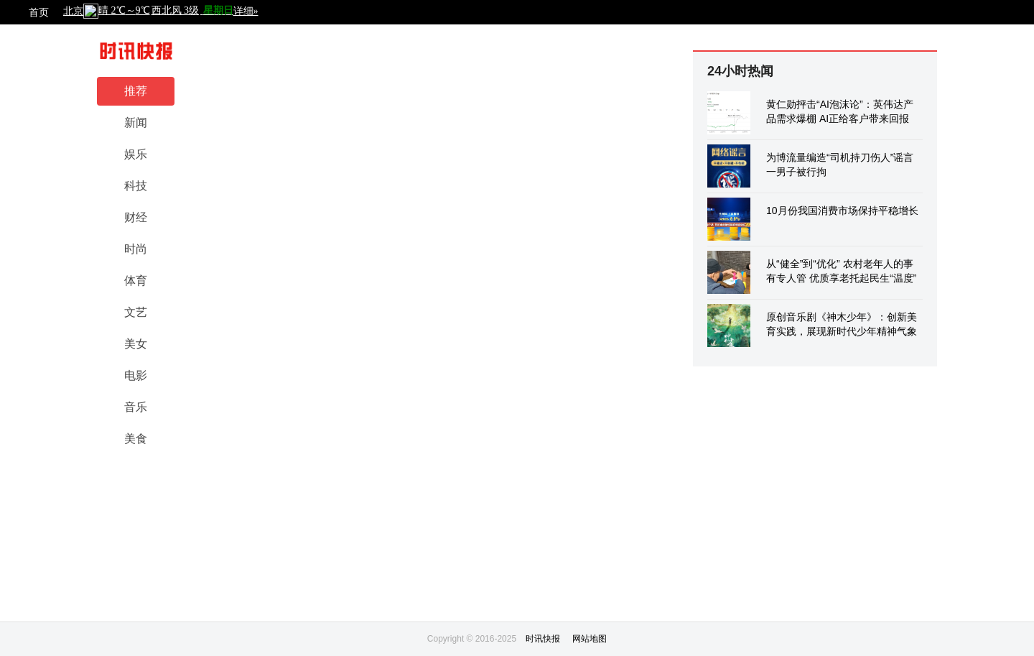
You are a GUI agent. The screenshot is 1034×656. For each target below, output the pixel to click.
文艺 (135, 312)
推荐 (135, 91)
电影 (135, 375)
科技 (135, 186)
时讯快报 (543, 639)
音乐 (135, 407)
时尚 (135, 249)
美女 (135, 344)
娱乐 (135, 154)
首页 (39, 12)
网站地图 (589, 639)
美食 (135, 439)
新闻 (135, 122)
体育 (135, 280)
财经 (135, 217)
